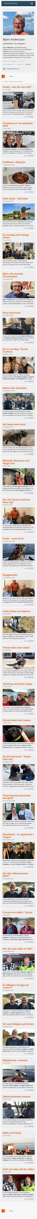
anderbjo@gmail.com (12, 69)
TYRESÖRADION (10, 4)
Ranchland (6, 862)
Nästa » (11, 76)
